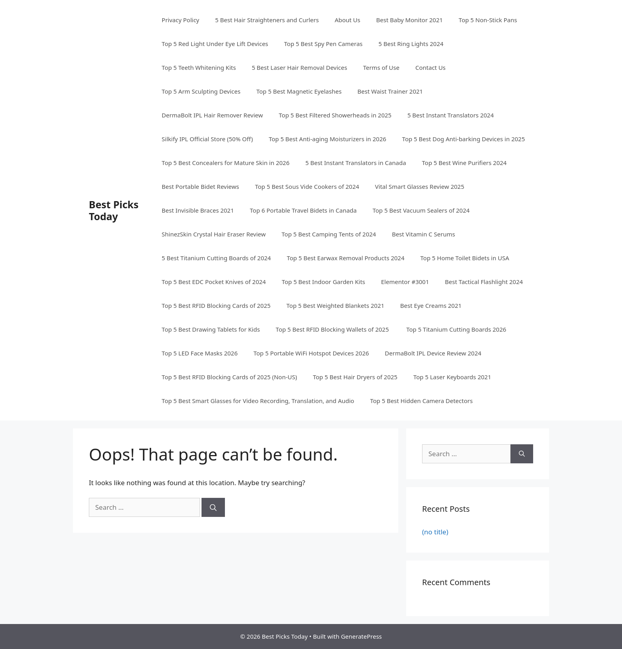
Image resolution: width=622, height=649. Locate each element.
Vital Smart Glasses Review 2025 (419, 186)
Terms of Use (381, 67)
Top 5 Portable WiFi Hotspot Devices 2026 (311, 353)
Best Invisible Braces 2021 (198, 210)
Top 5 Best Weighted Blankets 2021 (335, 305)
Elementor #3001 (405, 282)
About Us (348, 20)
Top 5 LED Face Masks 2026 (200, 353)
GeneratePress (361, 636)
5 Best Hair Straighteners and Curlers (267, 20)
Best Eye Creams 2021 (431, 305)
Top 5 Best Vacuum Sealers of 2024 (421, 210)
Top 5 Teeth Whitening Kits (199, 67)
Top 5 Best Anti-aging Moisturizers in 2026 (327, 139)
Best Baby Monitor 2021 (409, 20)
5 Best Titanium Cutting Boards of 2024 (216, 258)
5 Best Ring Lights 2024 (410, 44)
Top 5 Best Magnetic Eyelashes (299, 91)
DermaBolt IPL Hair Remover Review (212, 115)
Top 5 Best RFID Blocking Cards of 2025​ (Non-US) (229, 377)
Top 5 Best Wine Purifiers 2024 (464, 163)
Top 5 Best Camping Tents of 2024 (329, 234)
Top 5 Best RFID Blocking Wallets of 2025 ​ (333, 329)
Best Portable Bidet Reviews (200, 186)
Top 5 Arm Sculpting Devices (201, 91)
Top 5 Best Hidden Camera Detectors (421, 401)
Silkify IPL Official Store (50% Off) (207, 139)
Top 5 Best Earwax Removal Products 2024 (346, 258)
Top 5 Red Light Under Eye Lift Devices (215, 44)
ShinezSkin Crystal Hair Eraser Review (214, 234)
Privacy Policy (181, 20)
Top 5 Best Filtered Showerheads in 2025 (335, 115)
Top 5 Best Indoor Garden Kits (323, 282)
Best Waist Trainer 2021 (390, 91)
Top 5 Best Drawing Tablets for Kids (211, 329)
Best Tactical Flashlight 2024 (484, 282)
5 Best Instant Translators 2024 (450, 115)
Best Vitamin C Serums (423, 234)
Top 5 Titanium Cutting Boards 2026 (456, 329)
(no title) (435, 531)
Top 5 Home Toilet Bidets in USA (464, 258)
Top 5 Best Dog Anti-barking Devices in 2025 (463, 139)
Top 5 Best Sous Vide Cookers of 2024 (307, 186)
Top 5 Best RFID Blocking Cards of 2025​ (216, 305)
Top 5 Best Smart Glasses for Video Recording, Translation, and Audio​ (258, 401)
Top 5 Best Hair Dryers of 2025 (355, 377)
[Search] (213, 507)
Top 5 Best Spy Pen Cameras (323, 44)
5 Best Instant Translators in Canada (355, 163)
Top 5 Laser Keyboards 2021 (452, 377)
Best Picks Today (113, 210)
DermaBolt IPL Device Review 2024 (433, 353)
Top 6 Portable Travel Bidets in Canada (303, 210)
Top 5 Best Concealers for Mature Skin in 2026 (226, 163)
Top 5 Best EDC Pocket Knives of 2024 (214, 282)
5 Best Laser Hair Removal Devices (299, 67)
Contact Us (430, 67)
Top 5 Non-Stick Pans (488, 20)
